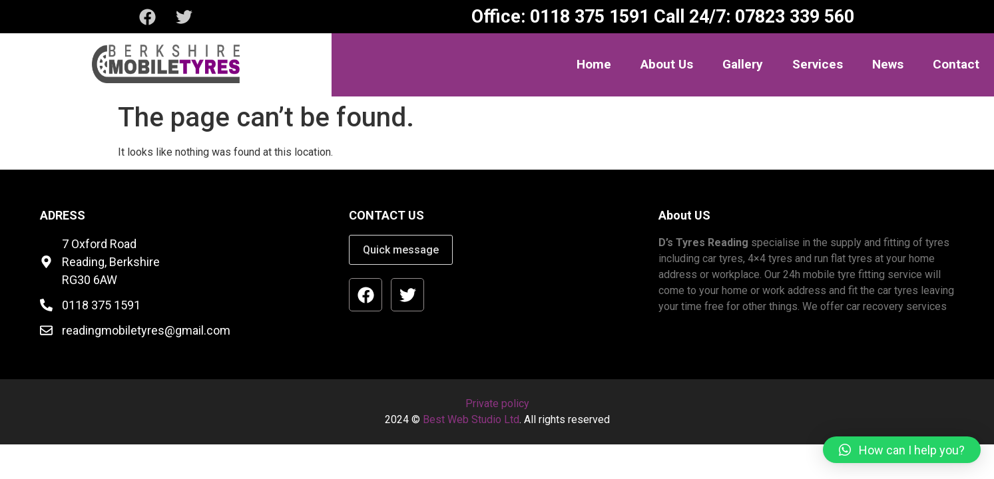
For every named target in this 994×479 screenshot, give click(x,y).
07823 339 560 (792, 16)
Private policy (497, 403)
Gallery (742, 64)
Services (817, 64)
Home (594, 64)
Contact (956, 64)
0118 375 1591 (587, 16)
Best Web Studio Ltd (471, 419)
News (887, 64)
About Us (666, 64)
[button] (902, 449)
